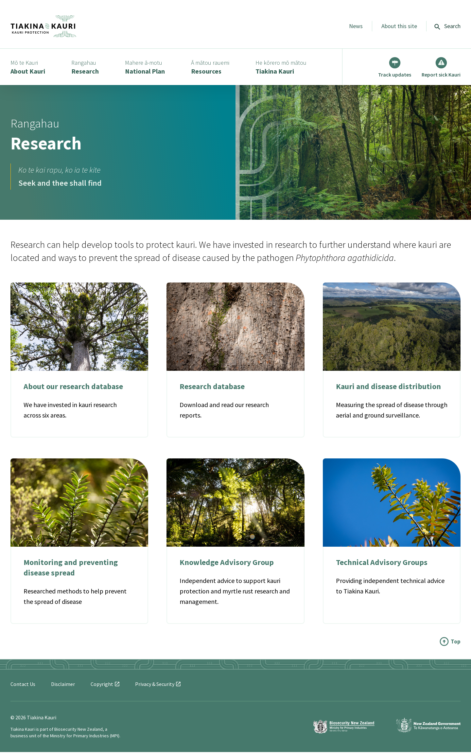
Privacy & (158, 685)
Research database (212, 388)
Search (447, 26)
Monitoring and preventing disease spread (71, 568)
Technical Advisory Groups (382, 563)
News (356, 26)
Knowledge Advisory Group (227, 563)
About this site (399, 26)
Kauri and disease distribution (388, 388)
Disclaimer (63, 685)
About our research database (73, 388)
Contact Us (22, 685)
